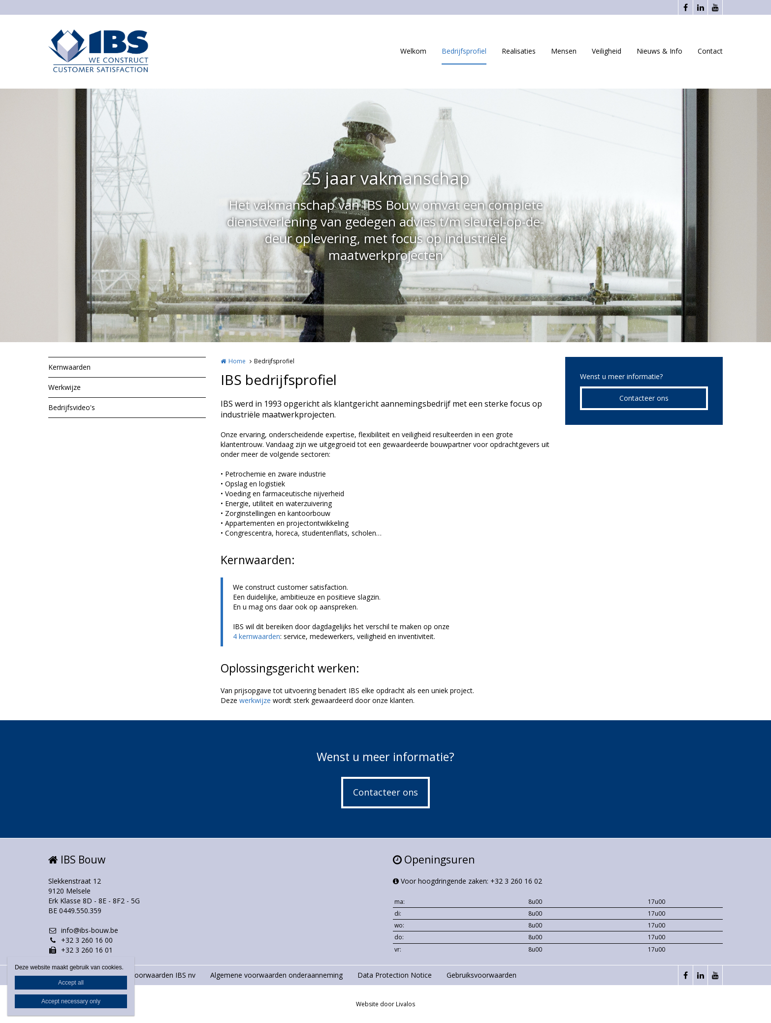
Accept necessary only (70, 1001)
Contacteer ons (644, 398)
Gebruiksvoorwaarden (481, 975)
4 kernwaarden (256, 636)
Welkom (413, 51)
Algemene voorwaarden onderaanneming (276, 975)
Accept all (71, 982)
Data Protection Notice (394, 975)
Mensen (564, 51)
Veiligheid (606, 51)
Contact (710, 51)
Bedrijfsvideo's (71, 407)
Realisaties (519, 51)
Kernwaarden (69, 367)
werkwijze (255, 700)
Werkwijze (64, 387)
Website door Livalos (385, 1004)
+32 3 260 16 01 (80, 950)
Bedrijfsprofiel (464, 51)
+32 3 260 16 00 (80, 940)
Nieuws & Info (659, 51)
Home (237, 361)
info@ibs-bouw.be (83, 930)
